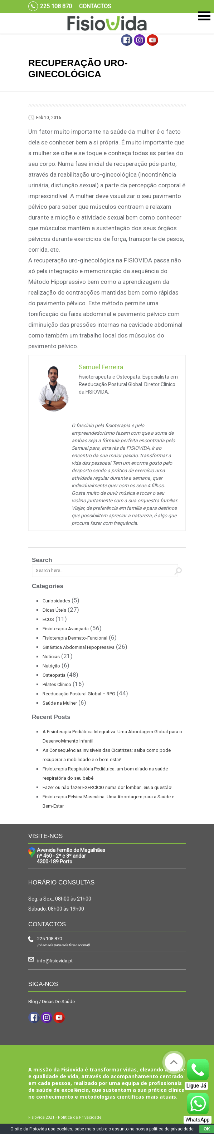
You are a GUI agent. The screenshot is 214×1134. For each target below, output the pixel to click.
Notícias (51, 656)
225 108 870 (49, 938)
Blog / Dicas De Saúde (51, 1001)
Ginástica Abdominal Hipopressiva (79, 647)
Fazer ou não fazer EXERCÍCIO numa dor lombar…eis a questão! (107, 787)
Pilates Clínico (57, 684)
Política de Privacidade (80, 1117)
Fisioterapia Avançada (66, 628)
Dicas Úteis (54, 610)
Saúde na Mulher (60, 703)
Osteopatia (54, 675)
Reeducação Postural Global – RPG (79, 693)
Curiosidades (56, 600)
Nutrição (51, 666)
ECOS (48, 619)
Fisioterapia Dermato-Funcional (75, 638)
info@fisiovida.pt (55, 960)
